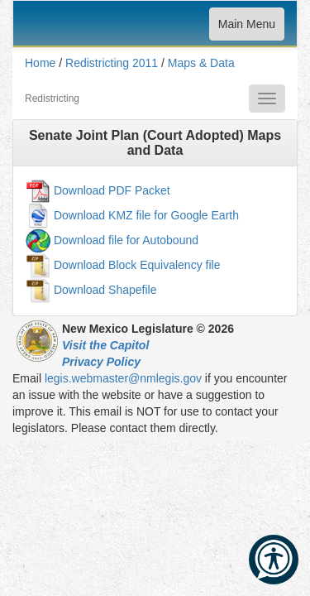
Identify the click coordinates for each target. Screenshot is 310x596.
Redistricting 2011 (111, 63)
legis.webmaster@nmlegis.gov (123, 378)
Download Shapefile (105, 289)
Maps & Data (201, 63)
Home (40, 63)
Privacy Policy (101, 361)
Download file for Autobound (126, 240)
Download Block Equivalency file (137, 265)
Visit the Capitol (105, 345)
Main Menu (246, 28)
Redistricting (52, 98)
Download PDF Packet (112, 190)
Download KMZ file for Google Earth (146, 215)
